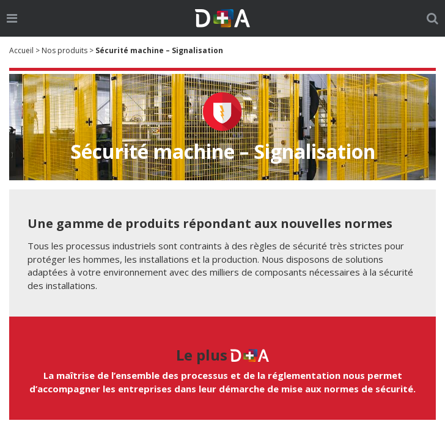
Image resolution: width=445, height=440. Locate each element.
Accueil (21, 50)
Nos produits (64, 50)
